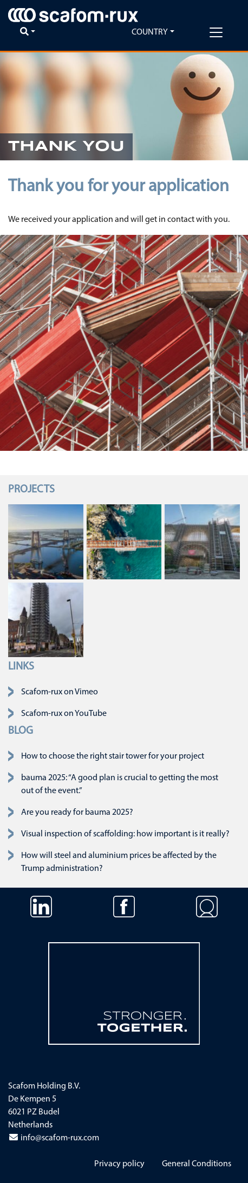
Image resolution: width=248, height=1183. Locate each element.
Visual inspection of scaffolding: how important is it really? (125, 834)
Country (150, 32)
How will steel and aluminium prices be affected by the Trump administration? (119, 862)
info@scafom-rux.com (53, 1138)
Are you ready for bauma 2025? (77, 812)
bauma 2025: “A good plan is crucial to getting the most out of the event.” (119, 784)
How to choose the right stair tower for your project (112, 756)
